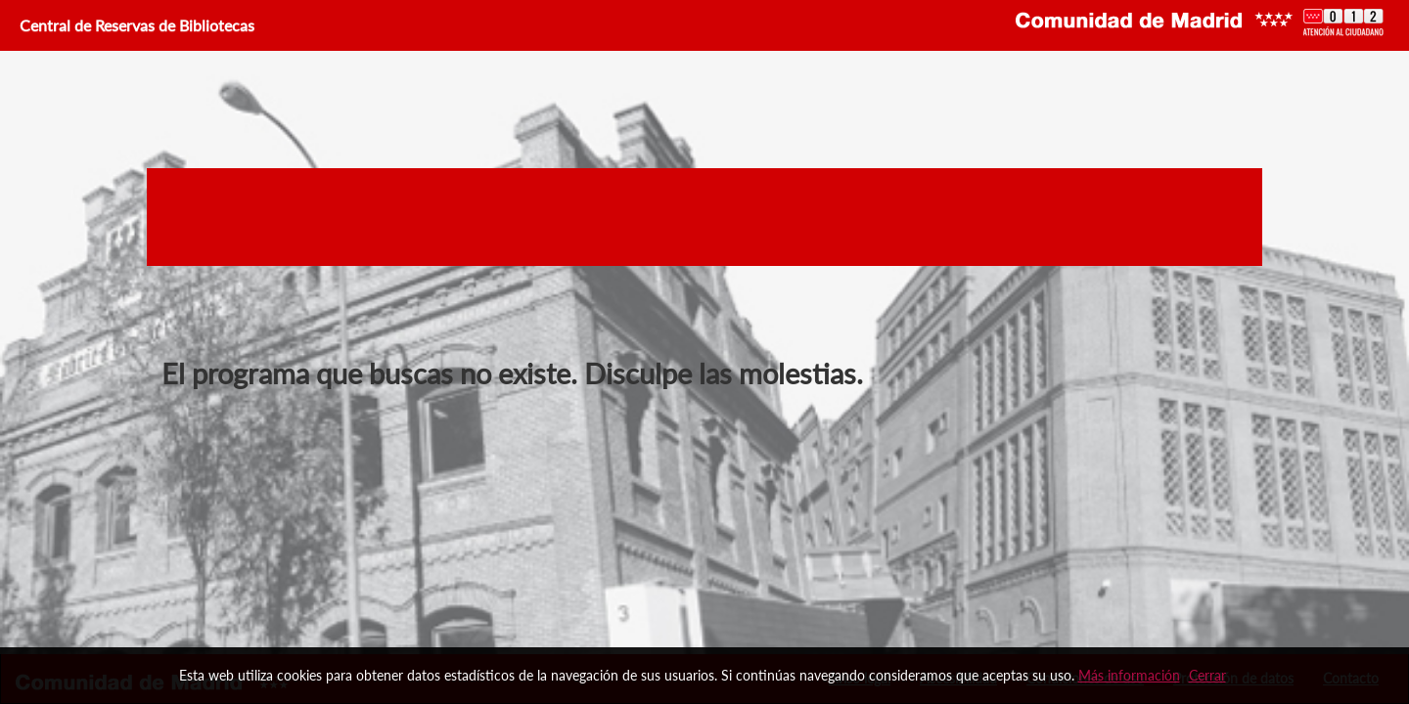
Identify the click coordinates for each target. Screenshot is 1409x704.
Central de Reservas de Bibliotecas (135, 25)
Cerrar (1207, 675)
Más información (1129, 675)
